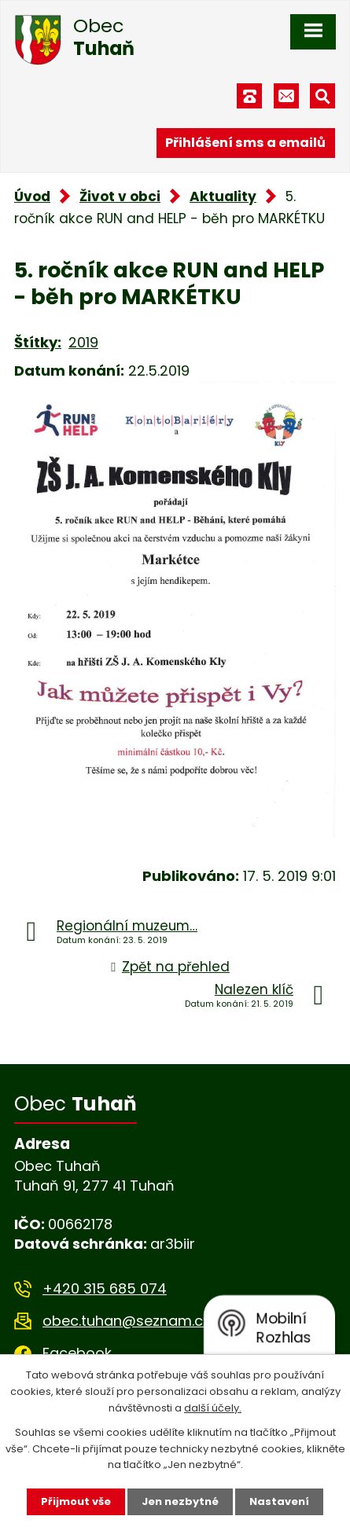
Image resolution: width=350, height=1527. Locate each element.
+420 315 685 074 (104, 1288)
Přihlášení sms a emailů (245, 143)
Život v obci (119, 196)
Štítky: (37, 342)
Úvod (32, 196)
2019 (83, 342)
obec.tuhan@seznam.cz (126, 1321)
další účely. (212, 1407)
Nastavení (279, 1501)
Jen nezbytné (180, 1501)
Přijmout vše (76, 1501)
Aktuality (223, 196)
